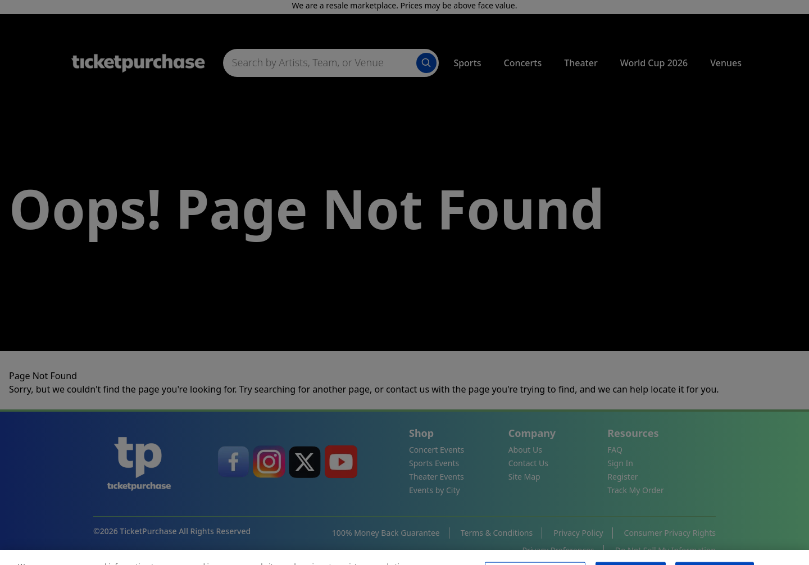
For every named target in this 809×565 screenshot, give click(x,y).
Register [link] (622, 476)
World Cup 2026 (654, 63)
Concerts (523, 63)
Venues (726, 63)
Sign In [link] (620, 463)
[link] (233, 462)
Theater (580, 63)
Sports (467, 63)
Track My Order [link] (635, 490)
